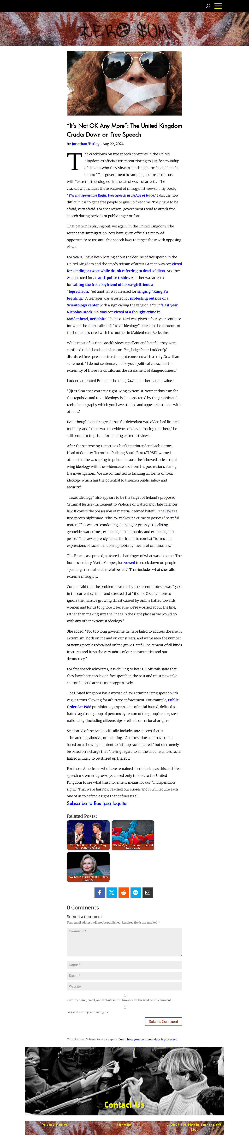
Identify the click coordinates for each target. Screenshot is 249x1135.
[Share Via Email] (148, 892)
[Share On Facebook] (99, 892)
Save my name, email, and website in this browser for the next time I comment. (119, 1000)
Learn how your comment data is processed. (148, 1039)
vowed (129, 562)
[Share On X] (111, 892)
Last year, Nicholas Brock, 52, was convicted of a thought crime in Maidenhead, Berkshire (123, 312)
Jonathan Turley (85, 144)
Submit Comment (163, 1021)
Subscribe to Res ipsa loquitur (99, 803)
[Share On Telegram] (136, 892)
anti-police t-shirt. (114, 278)
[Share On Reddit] (123, 892)
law (168, 511)
